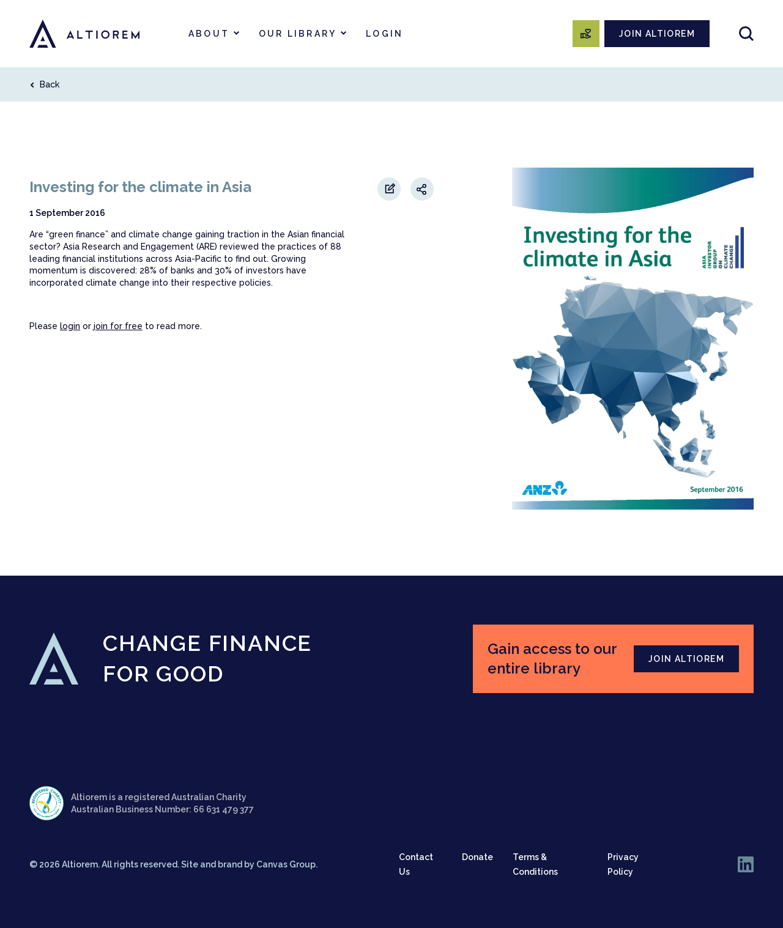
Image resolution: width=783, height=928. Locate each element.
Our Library (297, 34)
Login (384, 34)
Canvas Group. (286, 864)
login (70, 326)
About (208, 34)
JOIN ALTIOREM (657, 34)
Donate (477, 857)
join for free (118, 326)
